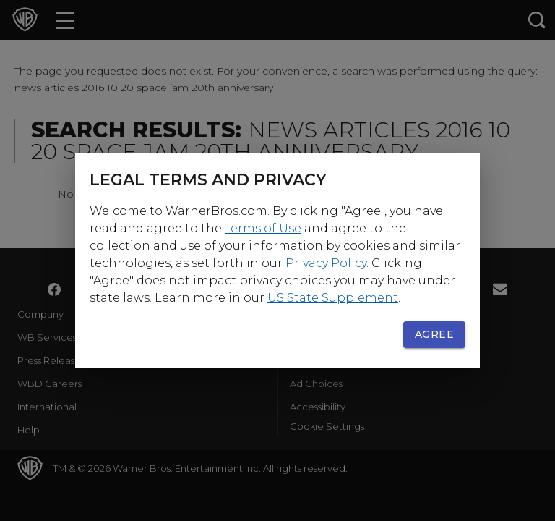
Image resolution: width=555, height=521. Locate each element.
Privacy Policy (325, 263)
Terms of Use (263, 228)
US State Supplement (332, 298)
